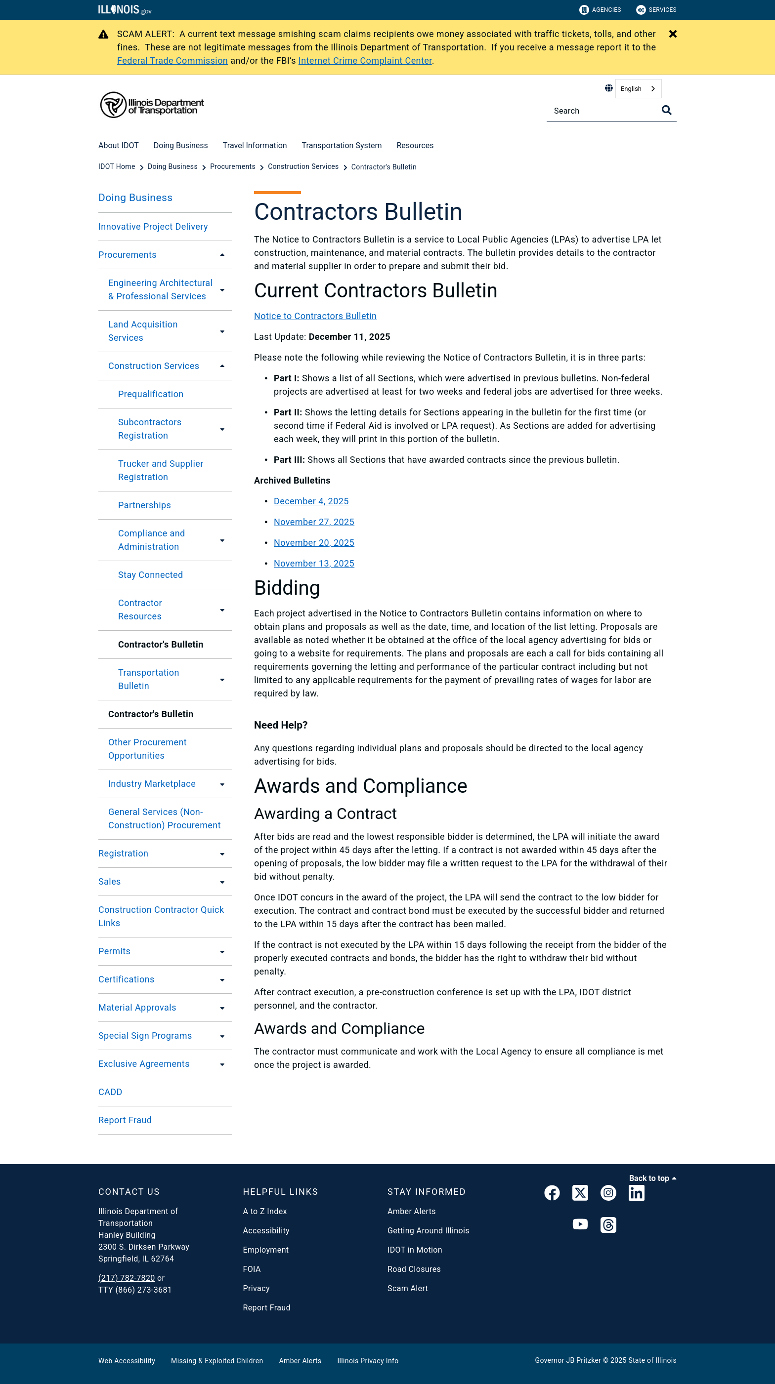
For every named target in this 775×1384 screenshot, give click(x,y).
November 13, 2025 (314, 563)
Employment (266, 1250)
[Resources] (440, 144)
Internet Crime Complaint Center (365, 60)
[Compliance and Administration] (222, 540)
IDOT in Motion (415, 1250)
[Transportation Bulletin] (220, 679)
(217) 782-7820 (126, 1278)
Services (656, 10)
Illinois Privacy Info (367, 1361)
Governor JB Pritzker (568, 1360)
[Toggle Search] (667, 110)
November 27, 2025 (314, 522)
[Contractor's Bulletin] (384, 167)
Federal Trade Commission (172, 60)
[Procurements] (234, 167)
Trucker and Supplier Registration (161, 470)
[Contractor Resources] (219, 609)
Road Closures (414, 1269)
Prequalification (151, 394)
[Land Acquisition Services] (220, 331)
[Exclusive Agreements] (219, 1064)
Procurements (127, 254)
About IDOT (118, 145)
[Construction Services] (304, 167)
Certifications (126, 979)
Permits (114, 951)
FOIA (252, 1269)
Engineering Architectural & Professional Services (160, 289)
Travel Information (255, 145)
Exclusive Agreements (144, 1063)
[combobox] (638, 88)
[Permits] (219, 951)
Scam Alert (408, 1288)
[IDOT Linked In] (637, 1195)
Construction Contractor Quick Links (161, 916)
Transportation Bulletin (148, 679)
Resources (414, 145)
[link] (552, 1195)
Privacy (256, 1288)
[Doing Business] (174, 167)
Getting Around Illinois (429, 1230)
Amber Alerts (412, 1211)
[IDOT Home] (117, 167)
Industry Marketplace (152, 783)
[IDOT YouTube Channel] (580, 1225)
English (631, 88)
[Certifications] (219, 979)
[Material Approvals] (219, 1008)
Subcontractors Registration (150, 429)
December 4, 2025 (311, 501)
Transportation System (342, 145)
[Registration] (219, 853)
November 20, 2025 (314, 542)
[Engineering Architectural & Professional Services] (224, 289)
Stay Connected (150, 575)
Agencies (600, 10)
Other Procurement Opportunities (147, 749)
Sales (109, 881)
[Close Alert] (673, 35)
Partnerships (144, 505)
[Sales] (219, 882)
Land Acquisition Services (143, 331)
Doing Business (181, 145)
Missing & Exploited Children (217, 1361)
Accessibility (266, 1230)
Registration (123, 853)
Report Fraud (125, 1120)
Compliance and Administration (151, 540)
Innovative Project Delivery (153, 226)
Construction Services (153, 366)
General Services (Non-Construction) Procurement (164, 818)
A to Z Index (265, 1211)
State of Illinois (652, 1360)
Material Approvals (137, 1007)
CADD (110, 1092)
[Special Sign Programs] (219, 1036)
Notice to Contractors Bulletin (315, 316)
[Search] (612, 111)
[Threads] (608, 1225)
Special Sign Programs (145, 1035)
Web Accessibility (126, 1361)
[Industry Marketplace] (219, 784)
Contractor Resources (140, 609)
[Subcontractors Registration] (222, 429)
